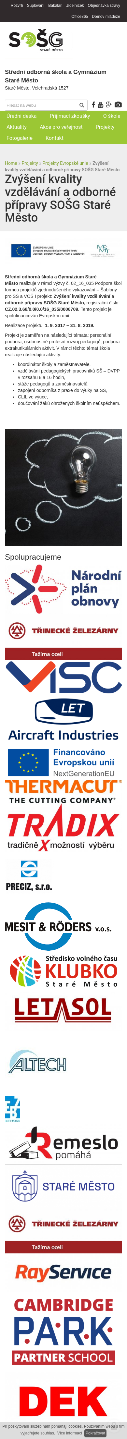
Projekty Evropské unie (65, 163)
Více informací (69, 1433)
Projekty (29, 163)
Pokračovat (95, 1433)
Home (11, 163)
